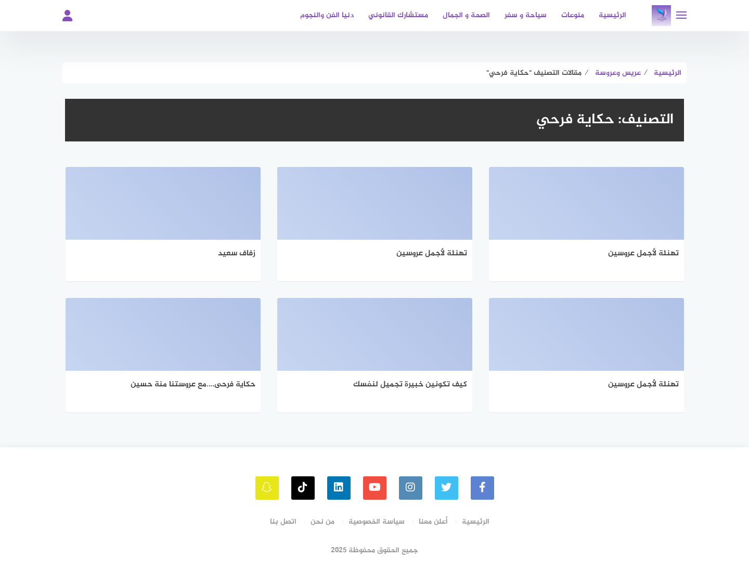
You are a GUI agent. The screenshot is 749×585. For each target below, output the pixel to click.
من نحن (322, 522)
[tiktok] (303, 488)
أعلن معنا (433, 522)
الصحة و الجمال (466, 15)
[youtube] (374, 488)
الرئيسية (612, 15)
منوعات (572, 15)
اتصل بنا (283, 522)
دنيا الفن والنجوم (327, 15)
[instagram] (410, 488)
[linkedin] (339, 488)
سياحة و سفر (526, 15)
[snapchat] (267, 488)
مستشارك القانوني (398, 15)
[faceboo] (482, 488)
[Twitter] (446, 488)
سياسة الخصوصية (376, 522)
